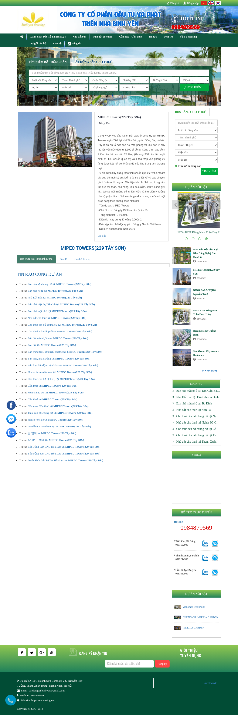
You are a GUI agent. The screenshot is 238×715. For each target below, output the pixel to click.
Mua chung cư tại (56, 392)
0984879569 (185, 27)
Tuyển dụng (190, 655)
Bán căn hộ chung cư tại (59, 284)
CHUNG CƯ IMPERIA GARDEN (200, 617)
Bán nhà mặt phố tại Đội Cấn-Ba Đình (200, 390)
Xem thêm (209, 370)
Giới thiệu (189, 650)
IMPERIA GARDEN (193, 627)
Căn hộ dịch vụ (83, 259)
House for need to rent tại (60, 372)
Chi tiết (102, 235)
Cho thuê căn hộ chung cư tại (62, 324)
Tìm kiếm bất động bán (48, 62)
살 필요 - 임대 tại (56, 440)
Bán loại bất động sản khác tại (63, 365)
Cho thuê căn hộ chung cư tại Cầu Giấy (200, 429)
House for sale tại (55, 419)
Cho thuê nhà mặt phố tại (60, 331)
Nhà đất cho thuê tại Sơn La (193, 409)
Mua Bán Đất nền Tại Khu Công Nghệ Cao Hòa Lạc (205, 253)
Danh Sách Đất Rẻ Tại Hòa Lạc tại (65, 460)
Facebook (209, 683)
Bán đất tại (52, 345)
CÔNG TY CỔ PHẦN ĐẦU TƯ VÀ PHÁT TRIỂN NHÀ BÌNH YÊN (110, 18)
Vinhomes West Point (193, 606)
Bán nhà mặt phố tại (57, 311)
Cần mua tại (52, 385)
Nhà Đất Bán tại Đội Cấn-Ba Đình (197, 397)
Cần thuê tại (52, 399)
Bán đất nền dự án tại (58, 338)
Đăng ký (173, 3)
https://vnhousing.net (42, 700)
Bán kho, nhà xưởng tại (59, 358)
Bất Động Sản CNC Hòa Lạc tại (64, 446)
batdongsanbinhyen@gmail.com (47, 690)
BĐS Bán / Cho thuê (190, 112)
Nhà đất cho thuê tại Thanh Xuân (196, 441)
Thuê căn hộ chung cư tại (60, 412)
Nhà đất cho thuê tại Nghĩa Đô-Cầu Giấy (201, 422)
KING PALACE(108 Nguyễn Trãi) (196, 232)
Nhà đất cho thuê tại (57, 317)
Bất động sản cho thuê (93, 62)
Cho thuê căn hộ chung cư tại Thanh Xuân (202, 435)
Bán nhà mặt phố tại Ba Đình (194, 403)
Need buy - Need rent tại (59, 426)
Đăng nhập (190, 3)
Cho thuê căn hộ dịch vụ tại (61, 378)
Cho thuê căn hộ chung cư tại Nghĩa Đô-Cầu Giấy (207, 416)
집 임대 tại (52, 433)
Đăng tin (74, 44)
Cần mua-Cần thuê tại (58, 406)
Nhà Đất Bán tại (55, 297)
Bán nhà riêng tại (55, 290)
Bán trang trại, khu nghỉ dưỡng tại (65, 351)
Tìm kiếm (194, 87)
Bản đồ (63, 259)
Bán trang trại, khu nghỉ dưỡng (36, 258)
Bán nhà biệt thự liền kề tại (61, 304)
